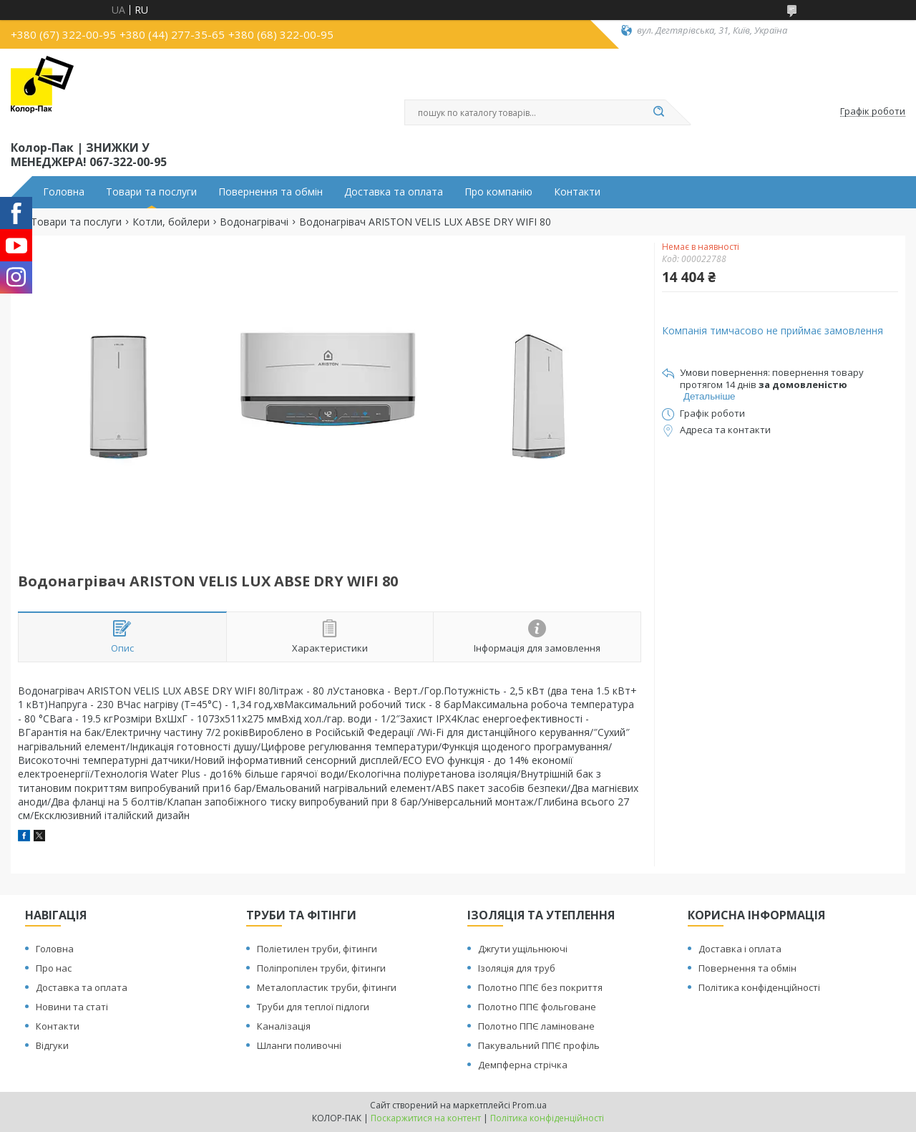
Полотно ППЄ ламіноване (536, 1026)
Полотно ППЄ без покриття (540, 987)
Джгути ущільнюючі (522, 948)
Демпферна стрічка (522, 1064)
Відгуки (52, 1045)
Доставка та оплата (393, 192)
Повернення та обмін (270, 192)
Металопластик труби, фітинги (326, 987)
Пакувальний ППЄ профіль (539, 1045)
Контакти (577, 192)
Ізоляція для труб (516, 968)
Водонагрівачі (254, 222)
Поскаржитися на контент (426, 1118)
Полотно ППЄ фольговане (537, 1006)
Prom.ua (529, 1105)
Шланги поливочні (299, 1045)
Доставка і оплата (739, 948)
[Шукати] (658, 112)
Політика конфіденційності (759, 987)
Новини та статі (72, 1006)
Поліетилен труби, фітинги (317, 948)
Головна (63, 192)
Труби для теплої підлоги (313, 1006)
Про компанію (498, 192)
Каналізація (284, 1026)
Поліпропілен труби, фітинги (321, 968)
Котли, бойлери (171, 222)
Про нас (54, 968)
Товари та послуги (151, 192)
